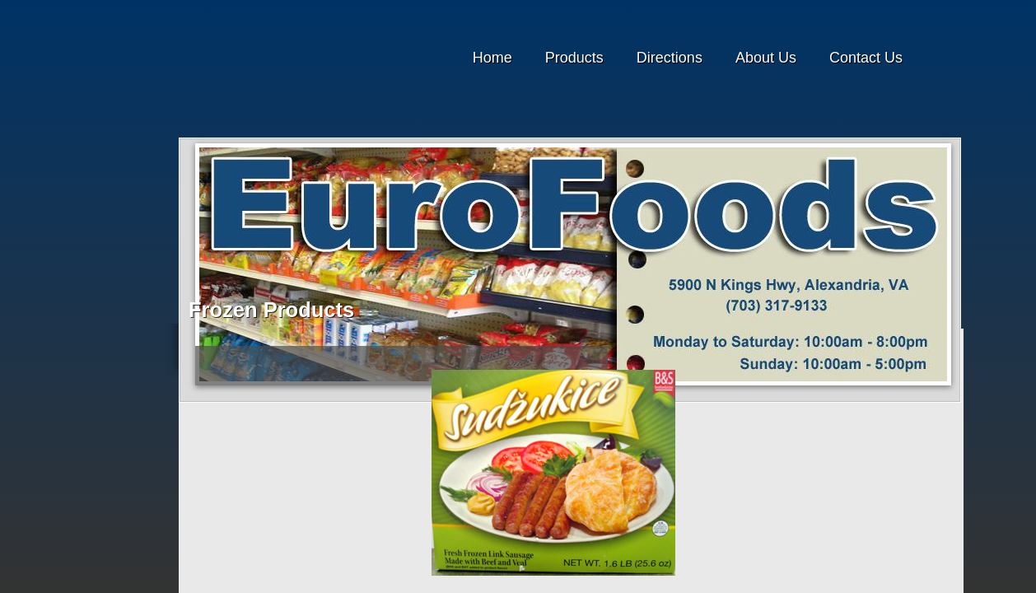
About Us (765, 57)
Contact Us (866, 57)
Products (574, 57)
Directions (669, 57)
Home (492, 57)
